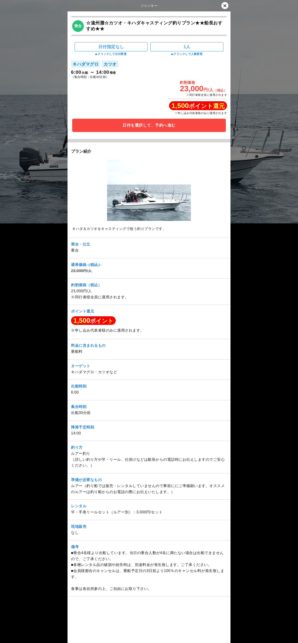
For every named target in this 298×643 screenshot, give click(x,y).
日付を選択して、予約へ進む (149, 125)
